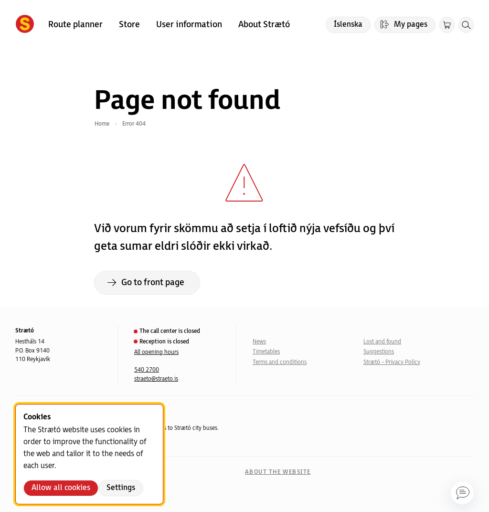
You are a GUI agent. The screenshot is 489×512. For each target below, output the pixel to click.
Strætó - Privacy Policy (391, 362)
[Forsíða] (24, 24)
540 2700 (146, 369)
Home (102, 124)
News (259, 341)
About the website (277, 472)
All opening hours (156, 352)
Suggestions (378, 351)
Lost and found (382, 341)
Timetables (266, 351)
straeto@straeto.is (156, 379)
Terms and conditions (280, 362)
